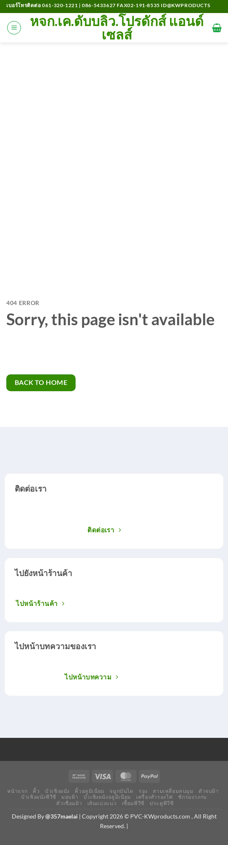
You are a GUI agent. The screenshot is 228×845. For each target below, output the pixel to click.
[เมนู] (14, 27)
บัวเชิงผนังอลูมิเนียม (107, 797)
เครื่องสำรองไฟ (154, 797)
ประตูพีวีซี (161, 803)
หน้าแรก (17, 791)
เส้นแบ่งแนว (102, 803)
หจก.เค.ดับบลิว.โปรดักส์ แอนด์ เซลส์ (117, 27)
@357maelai (61, 816)
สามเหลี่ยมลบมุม (173, 791)
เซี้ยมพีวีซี (133, 803)
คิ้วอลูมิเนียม (90, 791)
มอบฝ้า (69, 797)
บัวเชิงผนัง (57, 791)
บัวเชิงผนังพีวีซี (38, 797)
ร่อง (143, 791)
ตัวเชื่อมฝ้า (69, 803)
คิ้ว (36, 791)
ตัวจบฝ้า (209, 791)
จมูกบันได (121, 791)
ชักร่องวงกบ (192, 797)
